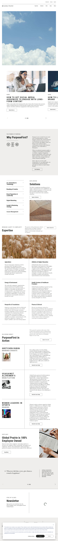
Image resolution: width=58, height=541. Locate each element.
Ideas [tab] (51, 5)
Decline (49, 536)
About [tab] (55, 5)
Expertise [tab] (36, 5)
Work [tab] (46, 5)
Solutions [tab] (41, 5)
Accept (40, 536)
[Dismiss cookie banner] (53, 525)
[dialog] (29, 530)
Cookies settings (31, 536)
